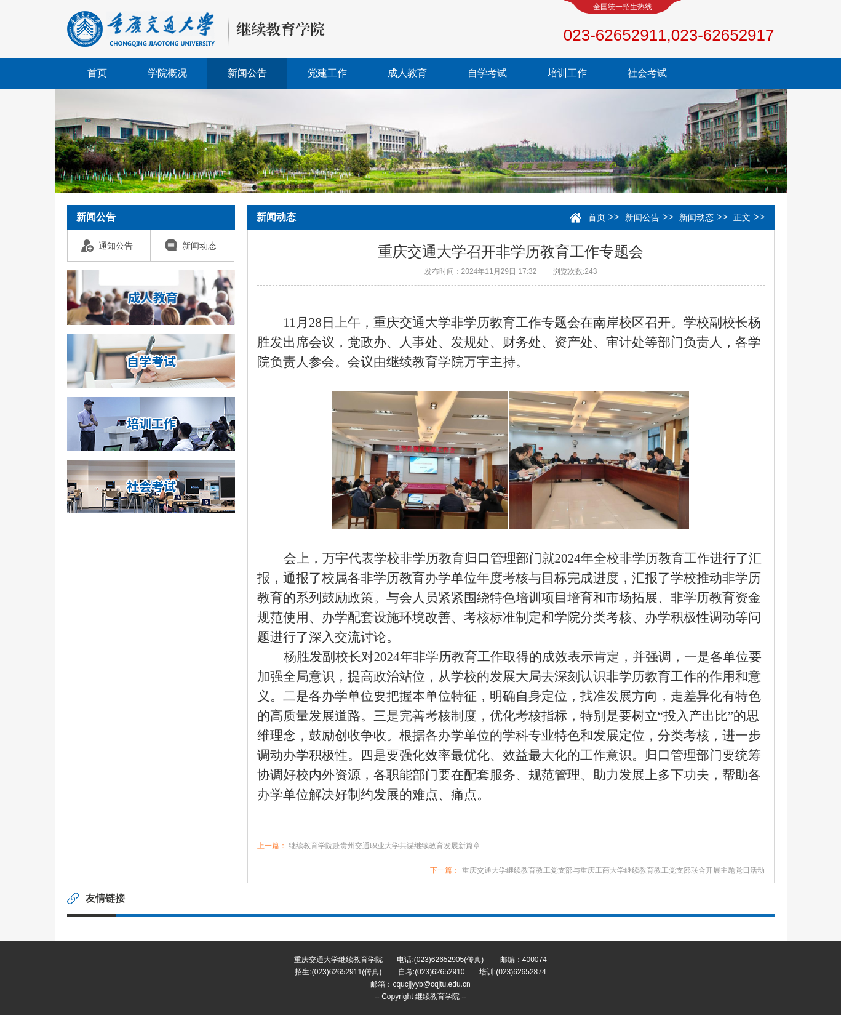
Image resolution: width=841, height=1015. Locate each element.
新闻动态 (191, 245)
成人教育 (407, 73)
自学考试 (487, 73)
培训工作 (567, 73)
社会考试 (647, 73)
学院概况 (167, 73)
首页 (97, 73)
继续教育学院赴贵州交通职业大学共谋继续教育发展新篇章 (384, 845)
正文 (742, 217)
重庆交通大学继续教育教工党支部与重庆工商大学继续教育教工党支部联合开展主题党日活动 (613, 870)
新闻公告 (247, 73)
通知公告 (107, 245)
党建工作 (327, 73)
